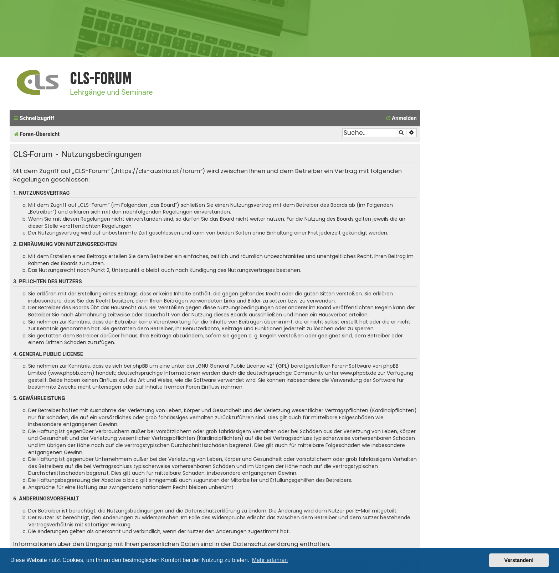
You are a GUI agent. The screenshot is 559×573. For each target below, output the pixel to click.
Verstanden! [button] (519, 560)
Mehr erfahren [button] (270, 560)
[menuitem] (401, 118)
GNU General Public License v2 (235, 366)
